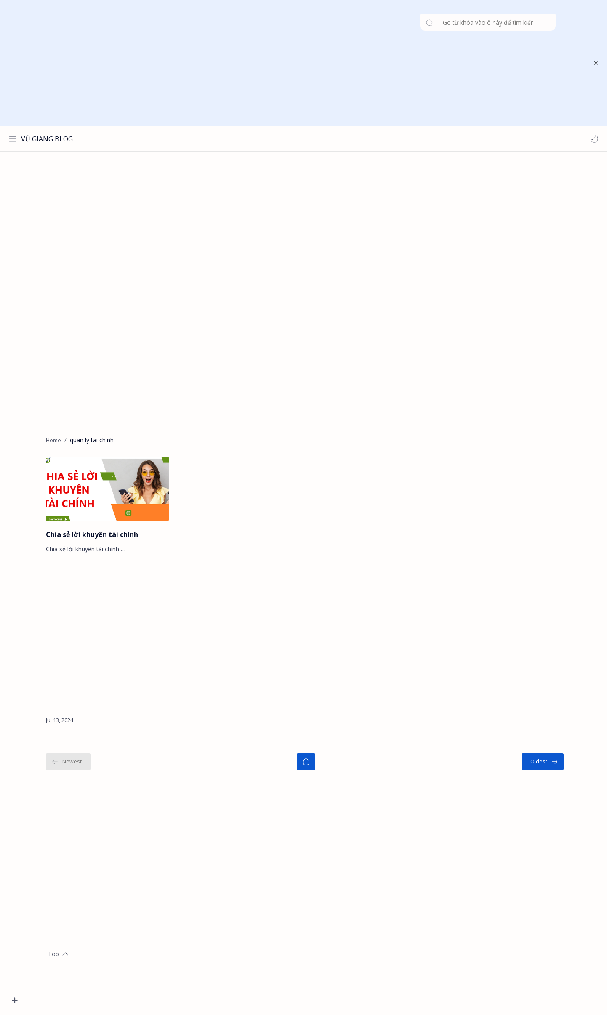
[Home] (320, 765)
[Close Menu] (593, 63)
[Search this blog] (175, 139)
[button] (592, 139)
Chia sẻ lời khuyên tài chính (107, 538)
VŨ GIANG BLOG (49, 138)
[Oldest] (557, 765)
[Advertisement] (298, 63)
